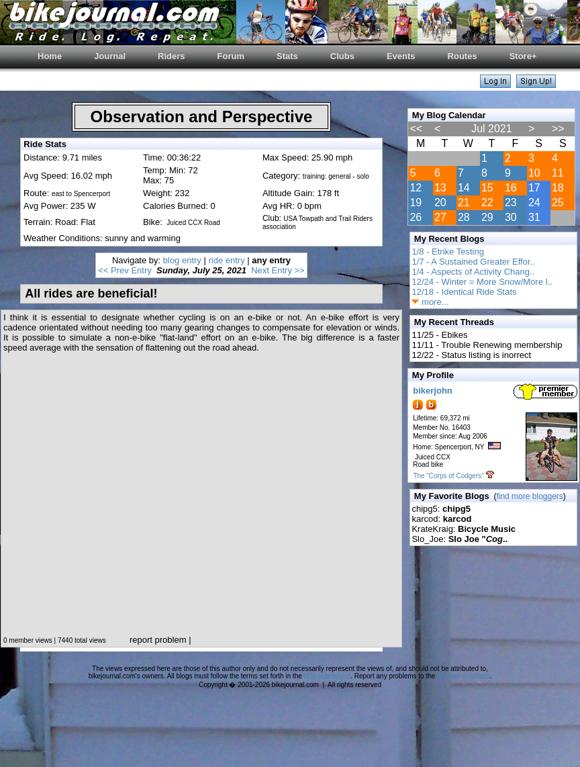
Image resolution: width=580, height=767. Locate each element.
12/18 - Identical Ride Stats (464, 292)
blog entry (182, 260)
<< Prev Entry (124, 270)
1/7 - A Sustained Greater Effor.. (473, 262)
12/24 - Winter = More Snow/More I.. (482, 282)
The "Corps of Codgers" (448, 476)
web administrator (463, 676)
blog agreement (327, 676)
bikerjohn (432, 391)
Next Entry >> (277, 270)
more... (430, 302)
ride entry (226, 260)
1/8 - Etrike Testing (447, 251)
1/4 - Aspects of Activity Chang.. (473, 272)
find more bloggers (529, 496)
